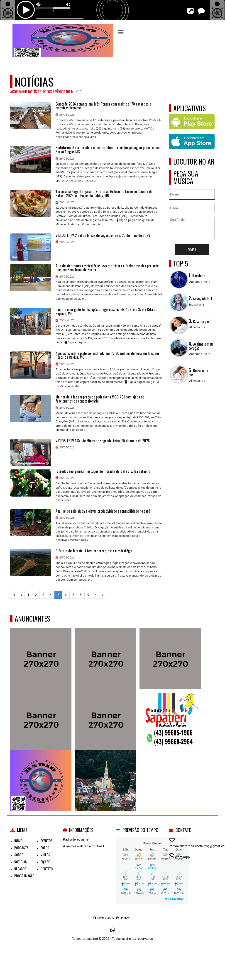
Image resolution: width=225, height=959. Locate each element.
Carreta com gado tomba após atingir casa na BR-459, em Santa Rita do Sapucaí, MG (106, 312)
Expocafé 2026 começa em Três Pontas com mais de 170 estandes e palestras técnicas (103, 106)
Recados (20, 868)
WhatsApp (182, 857)
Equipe (45, 861)
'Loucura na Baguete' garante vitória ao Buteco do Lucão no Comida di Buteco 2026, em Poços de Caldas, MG (104, 194)
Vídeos (45, 854)
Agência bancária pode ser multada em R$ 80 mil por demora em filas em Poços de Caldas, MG (107, 355)
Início (18, 840)
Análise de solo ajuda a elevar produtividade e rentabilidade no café (103, 511)
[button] (121, 32)
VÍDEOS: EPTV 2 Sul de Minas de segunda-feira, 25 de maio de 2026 (103, 235)
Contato (47, 868)
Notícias (20, 861)
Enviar (192, 249)
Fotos (45, 847)
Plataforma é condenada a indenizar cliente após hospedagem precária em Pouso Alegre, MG (108, 150)
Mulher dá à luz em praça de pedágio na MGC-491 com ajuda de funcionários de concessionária (100, 399)
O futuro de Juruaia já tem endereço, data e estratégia (94, 551)
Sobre (18, 854)
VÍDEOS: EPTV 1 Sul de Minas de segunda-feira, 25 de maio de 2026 (103, 441)
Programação (24, 875)
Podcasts (21, 847)
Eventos (46, 840)
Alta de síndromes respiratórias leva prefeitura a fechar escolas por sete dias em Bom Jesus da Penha (107, 268)
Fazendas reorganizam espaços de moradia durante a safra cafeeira (103, 471)
